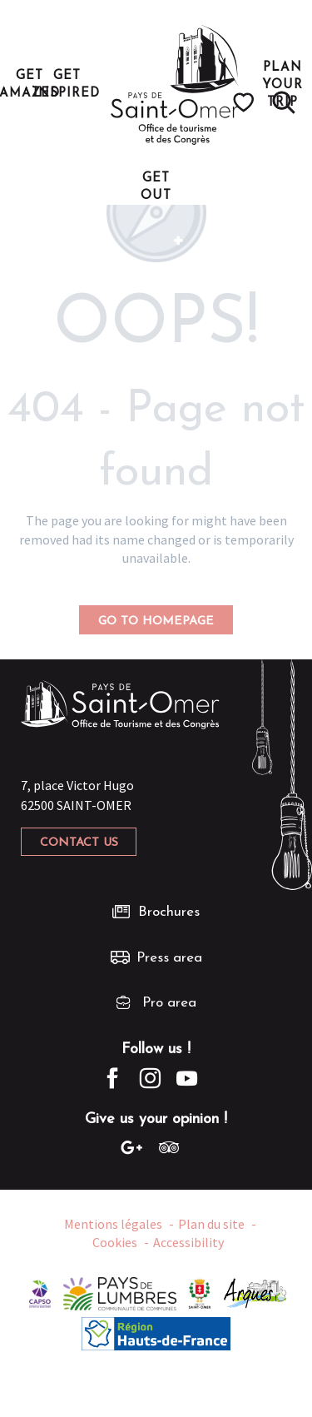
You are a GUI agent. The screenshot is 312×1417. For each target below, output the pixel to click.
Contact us (79, 843)
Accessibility (188, 1242)
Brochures (169, 912)
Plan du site (211, 1224)
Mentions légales (113, 1224)
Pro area (169, 1003)
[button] (284, 102)
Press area (169, 958)
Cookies (114, 1242)
